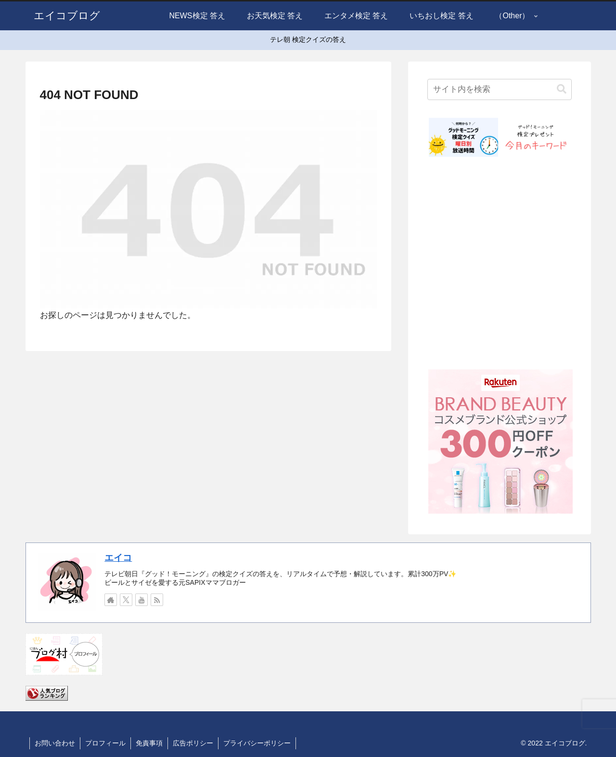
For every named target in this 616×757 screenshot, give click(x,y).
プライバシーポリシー (257, 743)
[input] (499, 89)
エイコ (118, 558)
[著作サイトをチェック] (110, 599)
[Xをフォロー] (126, 599)
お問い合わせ (55, 743)
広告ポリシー (193, 743)
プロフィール (105, 743)
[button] (561, 89)
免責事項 (149, 743)
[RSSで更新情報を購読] (157, 599)
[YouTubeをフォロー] (141, 599)
